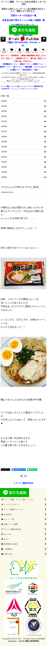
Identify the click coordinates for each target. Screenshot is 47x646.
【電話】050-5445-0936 (17, 42)
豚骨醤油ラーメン (10, 64)
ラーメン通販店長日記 (23, 483)
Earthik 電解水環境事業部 (29, 641)
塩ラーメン (17, 67)
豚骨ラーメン (5, 67)
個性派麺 (28, 67)
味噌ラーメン (38, 64)
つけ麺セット (14, 70)
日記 (36, 70)
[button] (3, 39)
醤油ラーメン (25, 64)
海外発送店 (27, 70)
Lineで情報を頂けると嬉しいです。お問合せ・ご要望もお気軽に (23, 30)
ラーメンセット (41, 67)
